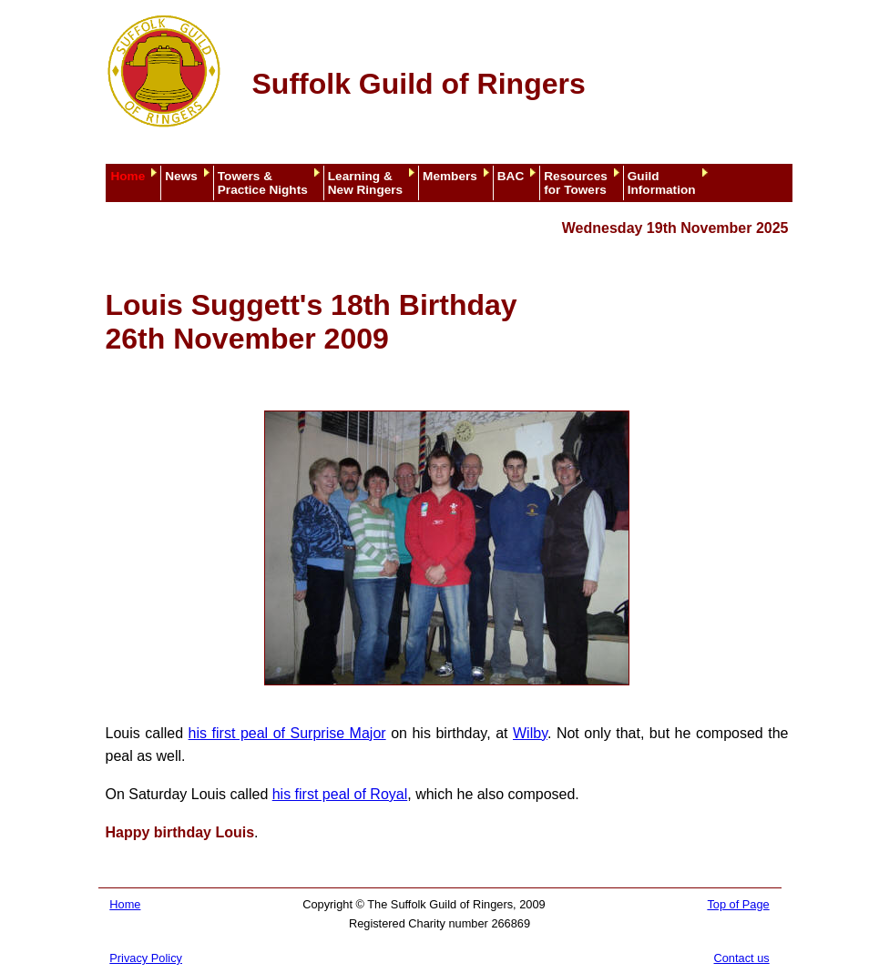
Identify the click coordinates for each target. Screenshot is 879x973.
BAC (510, 176)
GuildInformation (662, 183)
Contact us (742, 958)
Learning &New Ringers (365, 183)
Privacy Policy (145, 958)
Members (450, 176)
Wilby (530, 733)
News (181, 176)
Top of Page (738, 904)
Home (128, 176)
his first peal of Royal (340, 794)
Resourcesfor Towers (576, 183)
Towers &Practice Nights (263, 183)
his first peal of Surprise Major (287, 733)
